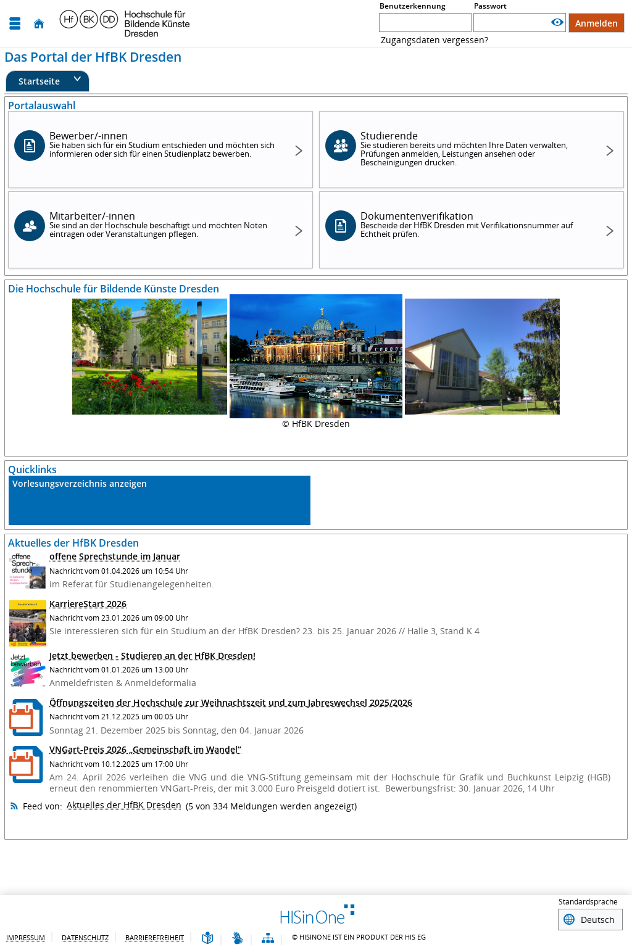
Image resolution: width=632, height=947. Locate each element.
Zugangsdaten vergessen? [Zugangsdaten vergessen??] (434, 40)
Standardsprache (588, 901)
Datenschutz (85, 935)
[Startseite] (39, 23)
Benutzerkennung (413, 6)
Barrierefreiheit (154, 935)
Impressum (25, 935)
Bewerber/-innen (162, 144)
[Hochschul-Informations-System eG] (125, 23)
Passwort (490, 6)
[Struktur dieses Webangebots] (268, 937)
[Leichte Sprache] (207, 937)
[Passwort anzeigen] (557, 22)
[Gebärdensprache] (238, 937)
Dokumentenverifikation (473, 224)
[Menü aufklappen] (14, 24)
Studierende (473, 148)
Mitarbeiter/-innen (162, 224)
